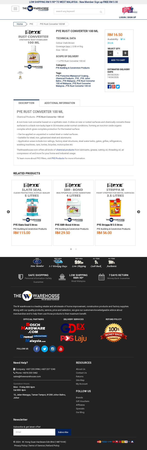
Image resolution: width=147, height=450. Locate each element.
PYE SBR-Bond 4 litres (67, 225)
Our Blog (80, 412)
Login (122, 17)
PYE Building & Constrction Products (73, 68)
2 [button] (76, 249)
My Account (82, 384)
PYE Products (58, 158)
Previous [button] (8, 212)
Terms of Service (37, 445)
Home (20, 24)
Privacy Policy (20, 445)
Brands (79, 397)
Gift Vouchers (82, 401)
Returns (79, 376)
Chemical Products (65, 78)
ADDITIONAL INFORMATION (59, 103)
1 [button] (71, 249)
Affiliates (80, 405)
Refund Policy (52, 445)
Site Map (80, 380)
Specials (80, 408)
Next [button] (138, 212)
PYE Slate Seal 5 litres (25, 225)
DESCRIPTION (26, 103)
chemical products (65, 150)
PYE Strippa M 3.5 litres (110, 225)
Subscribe (63, 432)
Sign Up (131, 17)
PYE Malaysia (69, 81)
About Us (80, 369)
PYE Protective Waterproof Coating (72, 76)
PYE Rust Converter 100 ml (52, 24)
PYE (31, 24)
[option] (32, 212)
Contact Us (81, 373)
